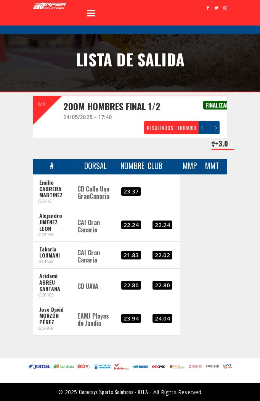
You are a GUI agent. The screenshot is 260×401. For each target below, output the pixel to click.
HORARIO (187, 128)
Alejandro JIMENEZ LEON (50, 221)
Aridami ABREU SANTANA (49, 282)
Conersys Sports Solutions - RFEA (113, 392)
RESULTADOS (160, 128)
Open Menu (91, 13)
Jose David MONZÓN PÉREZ (51, 315)
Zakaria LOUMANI (49, 252)
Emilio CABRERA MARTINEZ (51, 188)
